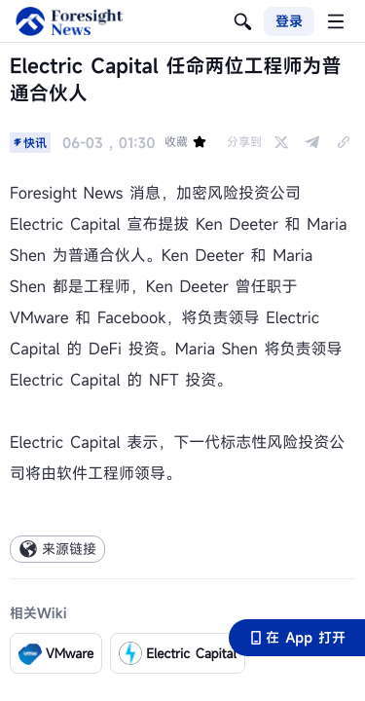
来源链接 (57, 548)
